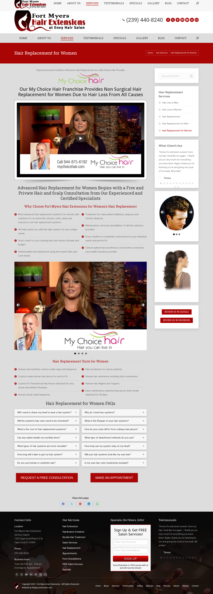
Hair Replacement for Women (177, 130)
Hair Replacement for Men (175, 123)
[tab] (46, 412)
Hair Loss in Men (170, 102)
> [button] (142, 305)
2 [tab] (79, 353)
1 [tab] (75, 353)
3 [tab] (82, 353)
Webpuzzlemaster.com (42, 588)
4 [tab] (86, 353)
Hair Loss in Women (172, 109)
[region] (80, 306)
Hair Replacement (171, 116)
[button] (161, 189)
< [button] (18, 305)
